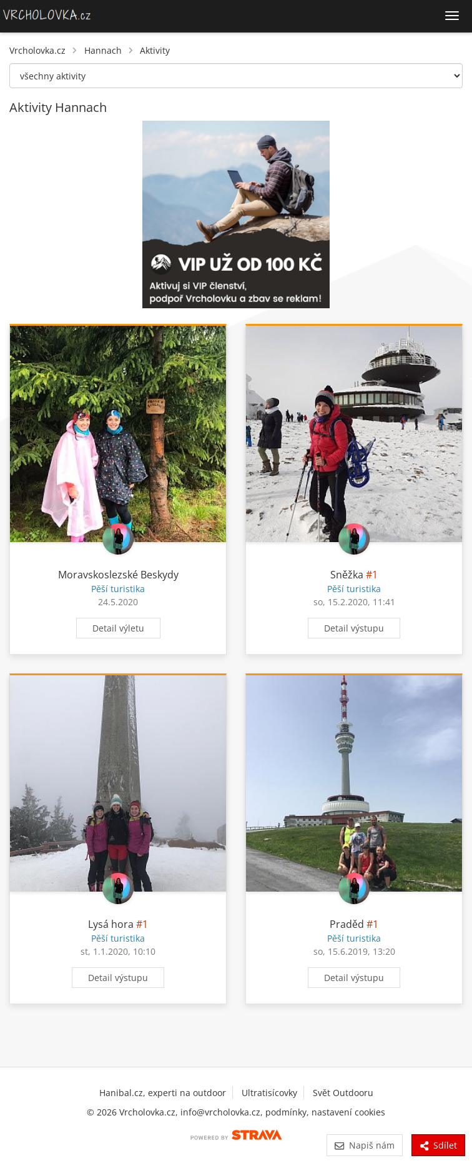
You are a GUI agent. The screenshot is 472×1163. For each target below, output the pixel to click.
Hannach (103, 50)
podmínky (286, 1112)
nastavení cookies (348, 1112)
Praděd (347, 924)
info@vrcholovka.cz (220, 1112)
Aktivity (155, 50)
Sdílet (438, 1145)
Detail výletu (118, 628)
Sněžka (346, 575)
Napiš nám (364, 1145)
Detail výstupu (354, 628)
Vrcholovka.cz (37, 50)
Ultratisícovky (269, 1093)
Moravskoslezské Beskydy (118, 575)
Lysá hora (111, 924)
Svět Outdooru (343, 1093)
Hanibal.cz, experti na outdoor (162, 1093)
